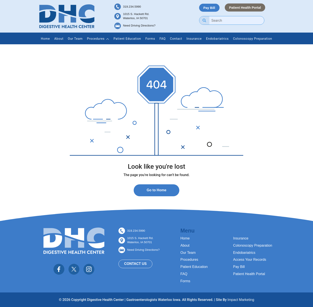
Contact (176, 38)
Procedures (96, 38)
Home (45, 38)
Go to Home (156, 190)
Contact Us (135, 264)
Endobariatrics (217, 38)
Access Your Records (249, 259)
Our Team (75, 38)
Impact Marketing (241, 300)
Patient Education (127, 38)
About (58, 38)
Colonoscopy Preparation (252, 38)
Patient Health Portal (245, 7)
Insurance (194, 38)
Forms (150, 38)
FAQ (163, 38)
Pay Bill (209, 8)
